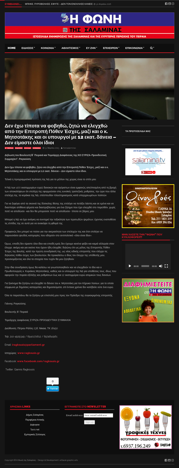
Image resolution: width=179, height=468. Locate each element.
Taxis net (34, 429)
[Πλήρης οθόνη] (166, 266)
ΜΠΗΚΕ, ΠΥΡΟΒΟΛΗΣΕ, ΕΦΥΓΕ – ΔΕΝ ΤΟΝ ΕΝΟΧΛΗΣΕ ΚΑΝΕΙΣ (59, 4)
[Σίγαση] (160, 266)
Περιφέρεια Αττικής (34, 419)
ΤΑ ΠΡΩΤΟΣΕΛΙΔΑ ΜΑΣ (138, 131)
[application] (148, 256)
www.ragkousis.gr (28, 353)
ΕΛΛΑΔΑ (27, 148)
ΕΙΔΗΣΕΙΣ (27, 48)
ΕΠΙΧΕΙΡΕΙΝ (110, 48)
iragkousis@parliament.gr (28, 344)
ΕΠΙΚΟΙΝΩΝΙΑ (134, 48)
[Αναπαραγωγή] (130, 266)
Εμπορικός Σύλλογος (34, 434)
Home (12, 48)
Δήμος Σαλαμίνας (35, 414)
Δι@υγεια (34, 424)
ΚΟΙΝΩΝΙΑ (47, 48)
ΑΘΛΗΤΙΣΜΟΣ (70, 48)
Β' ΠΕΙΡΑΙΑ (9, 148)
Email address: (89, 415)
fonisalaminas (69, 148)
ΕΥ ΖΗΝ (91, 48)
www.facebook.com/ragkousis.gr (38, 361)
